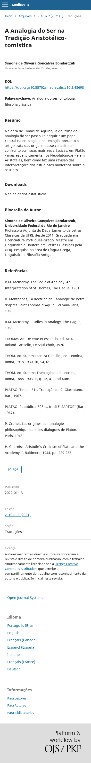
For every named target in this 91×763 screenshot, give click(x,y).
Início (9, 16)
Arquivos (25, 16)
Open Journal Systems (25, 597)
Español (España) (21, 647)
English (13, 632)
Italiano (13, 654)
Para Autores (16, 705)
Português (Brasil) (22, 625)
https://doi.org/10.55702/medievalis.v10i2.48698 (44, 87)
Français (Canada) (22, 640)
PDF (15, 469)
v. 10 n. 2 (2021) (49, 16)
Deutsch (14, 669)
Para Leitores (16, 698)
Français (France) (21, 662)
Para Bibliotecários (20, 712)
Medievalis (20, 4)
